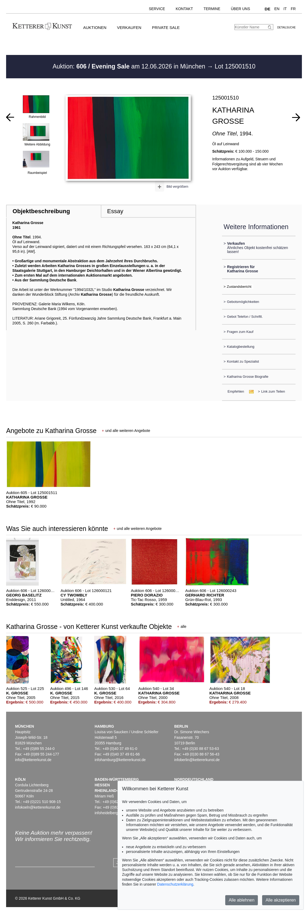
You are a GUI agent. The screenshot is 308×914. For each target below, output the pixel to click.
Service (157, 9)
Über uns (240, 9)
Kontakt (184, 9)
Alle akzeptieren (281, 900)
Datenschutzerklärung (175, 884)
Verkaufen (129, 27)
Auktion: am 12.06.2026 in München (130, 66)
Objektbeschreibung (41, 211)
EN (276, 9)
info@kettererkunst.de (33, 760)
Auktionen (94, 27)
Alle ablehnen (241, 900)
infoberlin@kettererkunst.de (197, 760)
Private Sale (166, 27)
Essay (115, 211)
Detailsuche (286, 27)
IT (285, 9)
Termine (211, 9)
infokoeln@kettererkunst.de (37, 807)
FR (293, 9)
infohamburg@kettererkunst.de (120, 760)
